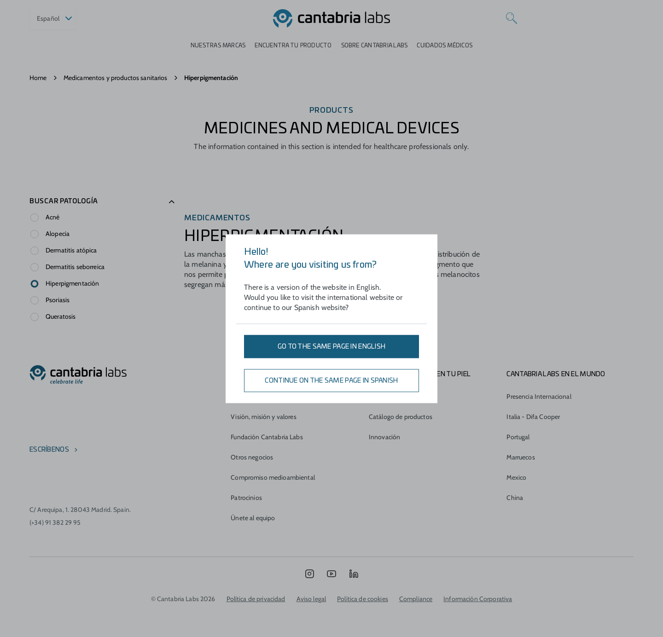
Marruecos (520, 457)
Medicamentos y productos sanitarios (116, 78)
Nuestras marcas (218, 45)
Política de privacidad (256, 599)
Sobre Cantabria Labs (374, 45)
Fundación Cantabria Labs (266, 437)
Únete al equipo (253, 518)
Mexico (516, 477)
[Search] (511, 18)
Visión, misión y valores (263, 417)
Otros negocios (252, 457)
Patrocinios (246, 498)
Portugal (517, 437)
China (514, 498)
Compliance (415, 599)
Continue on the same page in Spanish (331, 380)
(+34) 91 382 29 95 (55, 522)
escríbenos (49, 450)
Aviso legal (311, 599)
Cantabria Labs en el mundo (555, 374)
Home (38, 78)
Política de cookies (362, 599)
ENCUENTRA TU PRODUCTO (293, 45)
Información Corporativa (477, 599)
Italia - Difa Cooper (533, 417)
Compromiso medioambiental (273, 477)
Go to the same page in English (331, 346)
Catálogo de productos (400, 417)
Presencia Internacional (538, 396)
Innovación (384, 437)
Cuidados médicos (444, 45)
